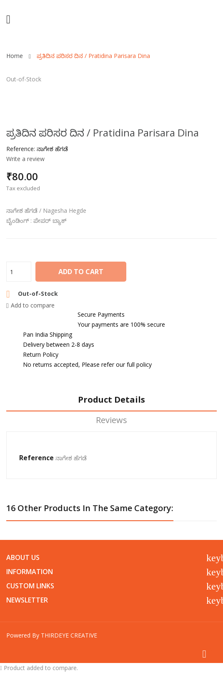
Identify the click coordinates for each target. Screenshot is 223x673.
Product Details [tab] (111, 400)
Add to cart (80, 271)
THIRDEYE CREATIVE (69, 635)
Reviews (111, 420)
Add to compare (30, 305)
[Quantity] (18, 272)
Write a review (25, 159)
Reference (36, 457)
